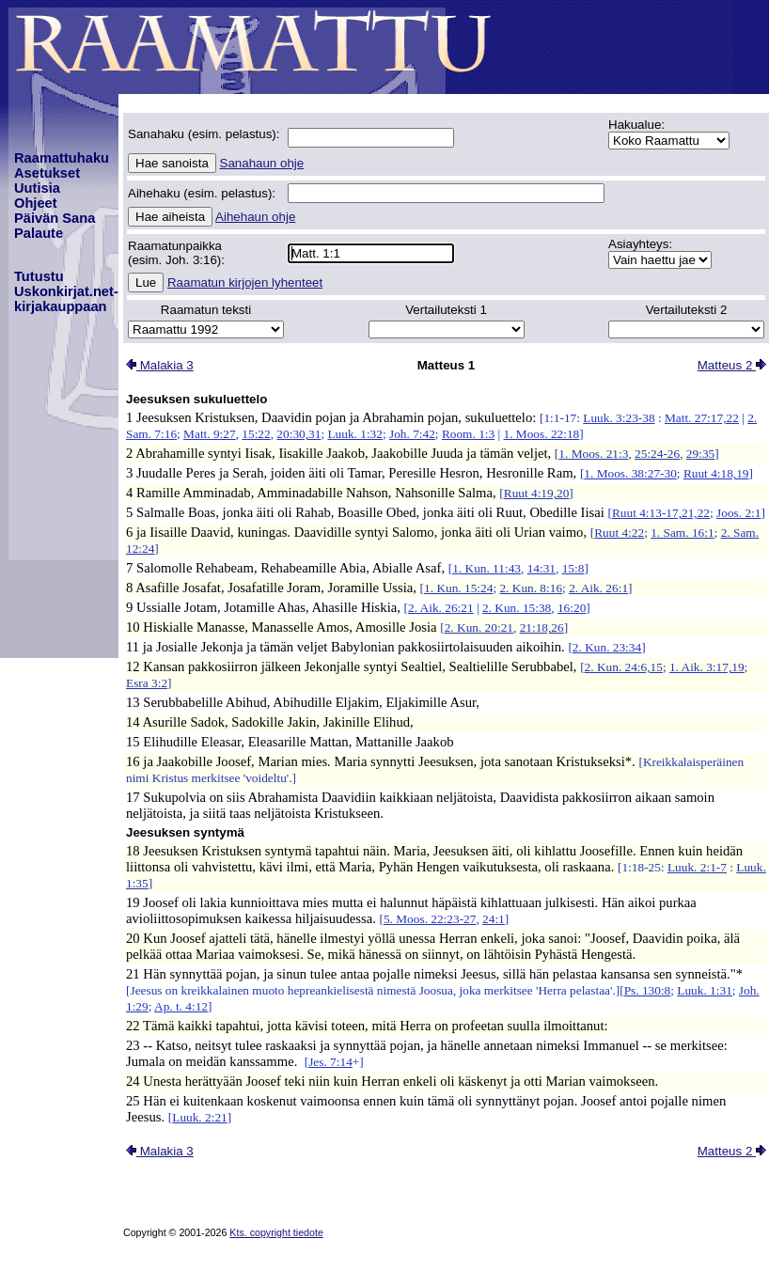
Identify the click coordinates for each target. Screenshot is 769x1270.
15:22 (256, 434)
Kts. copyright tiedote (276, 1232)
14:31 (541, 568)
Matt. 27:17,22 (702, 418)
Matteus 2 (732, 365)
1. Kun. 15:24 (458, 588)
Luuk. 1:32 (355, 434)
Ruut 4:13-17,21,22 (661, 513)
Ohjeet (35, 203)
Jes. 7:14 (330, 1062)
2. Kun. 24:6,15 (624, 667)
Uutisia (37, 188)
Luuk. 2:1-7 (697, 867)
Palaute (38, 233)
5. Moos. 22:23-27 (430, 919)
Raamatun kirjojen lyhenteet (244, 282)
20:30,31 (298, 434)
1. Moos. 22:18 (542, 434)
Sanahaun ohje (262, 163)
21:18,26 (542, 627)
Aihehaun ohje (255, 217)
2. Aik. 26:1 (598, 588)
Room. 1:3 (468, 434)
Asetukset (47, 172)
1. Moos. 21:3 (593, 454)
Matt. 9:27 (209, 434)
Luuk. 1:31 (704, 990)
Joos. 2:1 (738, 513)
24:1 (493, 919)
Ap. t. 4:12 (181, 1006)
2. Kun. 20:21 (479, 627)
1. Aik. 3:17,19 (707, 667)
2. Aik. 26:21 (441, 608)
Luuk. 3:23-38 (618, 418)
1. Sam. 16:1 (682, 532)
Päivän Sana (54, 218)
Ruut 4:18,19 (716, 473)
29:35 (700, 454)
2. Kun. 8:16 (530, 588)
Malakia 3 (160, 365)
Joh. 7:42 (412, 434)
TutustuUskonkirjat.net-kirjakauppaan (66, 291)
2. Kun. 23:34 (607, 647)
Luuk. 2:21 (200, 1117)
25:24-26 (657, 454)
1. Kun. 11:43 (486, 568)
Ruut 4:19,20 (537, 493)
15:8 (573, 568)
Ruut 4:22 (619, 532)
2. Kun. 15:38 (516, 608)
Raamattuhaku (61, 157)
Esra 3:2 (146, 683)
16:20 (571, 608)
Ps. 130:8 (647, 990)
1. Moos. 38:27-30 (630, 473)
